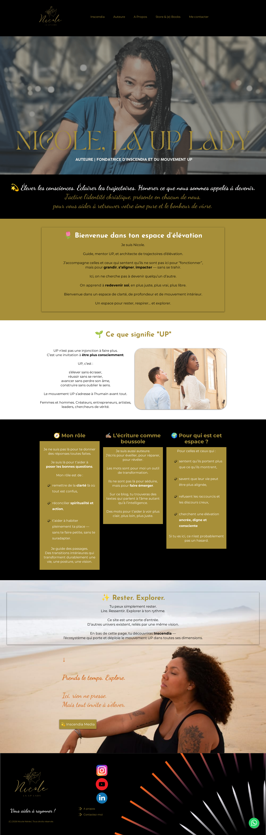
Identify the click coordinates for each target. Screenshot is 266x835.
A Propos (140, 16)
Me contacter (199, 16)
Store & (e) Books (168, 16)
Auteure (119, 16)
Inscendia (97, 16)
